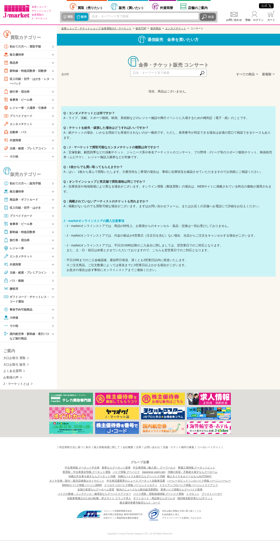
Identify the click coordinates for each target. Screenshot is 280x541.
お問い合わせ (234, 19)
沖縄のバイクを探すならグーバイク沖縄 (141, 477)
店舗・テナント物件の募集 (178, 448)
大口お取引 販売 (14, 365)
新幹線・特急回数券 (20, 232)
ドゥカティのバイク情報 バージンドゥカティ (130, 486)
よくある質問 (12, 372)
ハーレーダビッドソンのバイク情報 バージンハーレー (199, 481)
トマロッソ (192, 495)
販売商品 (155, 28)
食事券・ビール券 (19, 100)
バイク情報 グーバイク (126, 473)
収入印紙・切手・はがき (23, 207)
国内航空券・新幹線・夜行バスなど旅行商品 (26, 336)
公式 (266, 5)
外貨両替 (166, 8)
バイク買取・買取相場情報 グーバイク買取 (158, 495)
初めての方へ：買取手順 (23, 46)
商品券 (11, 62)
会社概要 (128, 448)
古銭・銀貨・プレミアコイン (26, 148)
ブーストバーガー (211, 495)
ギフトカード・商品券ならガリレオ (154, 499)
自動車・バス (16, 132)
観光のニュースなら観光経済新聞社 (137, 490)
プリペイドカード (19, 116)
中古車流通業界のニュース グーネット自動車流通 (136, 481)
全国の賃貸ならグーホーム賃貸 (95, 490)
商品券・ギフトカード (22, 199)
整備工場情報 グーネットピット (196, 468)
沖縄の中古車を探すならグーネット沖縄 (92, 477)
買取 (70, 17)
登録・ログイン (254, 19)
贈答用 (11, 289)
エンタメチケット (19, 124)
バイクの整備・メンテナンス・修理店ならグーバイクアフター (94, 495)
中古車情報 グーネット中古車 (82, 468)
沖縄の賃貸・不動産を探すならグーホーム (192, 473)
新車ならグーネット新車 (116, 468)
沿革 (138, 448)
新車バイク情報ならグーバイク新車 (182, 490)
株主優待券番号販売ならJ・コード (140, 503)
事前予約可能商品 (19, 310)
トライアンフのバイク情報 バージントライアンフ (188, 486)
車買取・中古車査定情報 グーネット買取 (86, 473)
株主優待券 (14, 54)
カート (271, 19)
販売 (83, 17)
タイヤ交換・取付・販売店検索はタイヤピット (76, 481)
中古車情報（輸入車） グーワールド (154, 468)
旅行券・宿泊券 (17, 91)
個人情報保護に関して (107, 448)
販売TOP (141, 28)
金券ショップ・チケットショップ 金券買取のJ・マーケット (96, 28)
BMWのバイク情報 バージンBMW (82, 486)
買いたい (132, 8)
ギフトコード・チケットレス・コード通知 (25, 299)
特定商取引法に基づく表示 (75, 448)
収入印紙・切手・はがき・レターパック (26, 81)
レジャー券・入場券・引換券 (26, 108)
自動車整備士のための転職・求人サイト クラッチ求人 (99, 499)
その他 (11, 156)
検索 (211, 17)
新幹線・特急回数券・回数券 (26, 70)
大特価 (11, 318)
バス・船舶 (14, 280)
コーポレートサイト (209, 448)
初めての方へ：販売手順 (23, 183)
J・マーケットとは (16, 385)
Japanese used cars (153, 473)
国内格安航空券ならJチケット (195, 499)
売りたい (91, 8)
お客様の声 (11, 378)
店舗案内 (198, 8)
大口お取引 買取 (14, 359)
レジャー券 (14, 248)
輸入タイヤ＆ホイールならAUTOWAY (189, 477)
